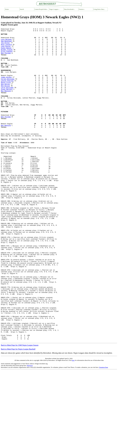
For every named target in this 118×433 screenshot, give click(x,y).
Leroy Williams (7, 99)
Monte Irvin (6, 93)
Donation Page (103, 430)
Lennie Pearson (7, 91)
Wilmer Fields (7, 54)
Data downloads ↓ (69, 9)
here (73, 423)
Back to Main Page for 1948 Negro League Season (19, 408)
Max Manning (6, 104)
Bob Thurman (6, 58)
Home (7, 9)
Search (22, 9)
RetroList (30, 428)
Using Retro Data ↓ (99, 9)
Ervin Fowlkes (7, 56)
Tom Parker (5, 46)
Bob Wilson (5, 97)
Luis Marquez (6, 42)
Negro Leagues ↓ (54, 9)
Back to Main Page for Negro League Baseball (18, 412)
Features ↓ (82, 9)
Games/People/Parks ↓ (41, 9)
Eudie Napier (6, 52)
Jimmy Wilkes (6, 87)
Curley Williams (7, 89)
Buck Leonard (6, 48)
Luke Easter (6, 50)
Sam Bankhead (6, 44)
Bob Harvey (5, 95)
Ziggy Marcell (7, 102)
